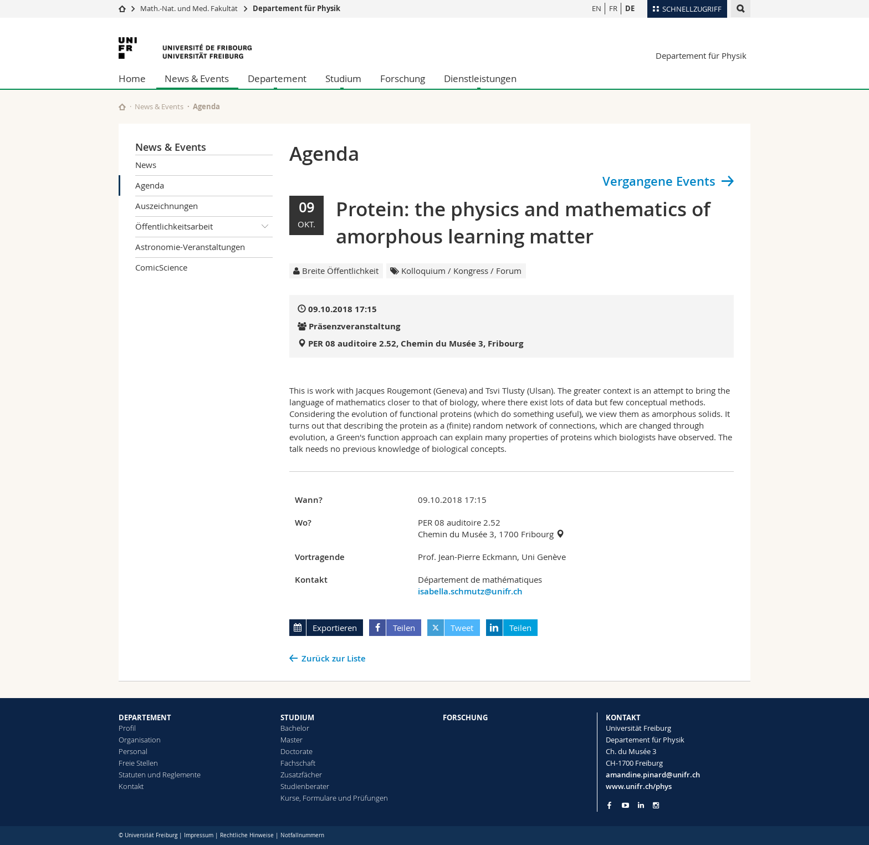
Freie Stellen (138, 763)
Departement (277, 78)
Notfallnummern (302, 835)
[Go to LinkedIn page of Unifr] (641, 805)
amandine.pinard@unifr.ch (653, 775)
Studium (343, 78)
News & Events (197, 78)
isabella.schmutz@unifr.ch (470, 591)
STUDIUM (297, 717)
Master (291, 740)
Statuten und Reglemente (160, 775)
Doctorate (296, 751)
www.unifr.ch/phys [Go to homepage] (639, 786)
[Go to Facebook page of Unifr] (609, 805)
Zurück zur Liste (333, 658)
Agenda (149, 185)
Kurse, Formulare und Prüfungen (334, 798)
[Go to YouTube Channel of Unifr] (625, 805)
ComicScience (161, 267)
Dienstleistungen (480, 78)
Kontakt (131, 786)
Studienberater (304, 786)
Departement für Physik (296, 8)
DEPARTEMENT (145, 717)
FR (613, 8)
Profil (127, 728)
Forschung (402, 78)
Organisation (140, 740)
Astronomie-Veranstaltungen (190, 246)
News (145, 164)
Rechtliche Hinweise (247, 835)
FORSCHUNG (465, 717)
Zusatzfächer (301, 775)
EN (596, 8)
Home (132, 78)
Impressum (198, 835)
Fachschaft (297, 763)
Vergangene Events (658, 181)
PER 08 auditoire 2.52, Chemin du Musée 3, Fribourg (415, 343)
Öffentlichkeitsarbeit (204, 227)
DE (630, 8)
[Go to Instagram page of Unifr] (656, 805)
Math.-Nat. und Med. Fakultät (189, 8)
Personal (133, 751)
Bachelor (294, 728)
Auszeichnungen (166, 205)
